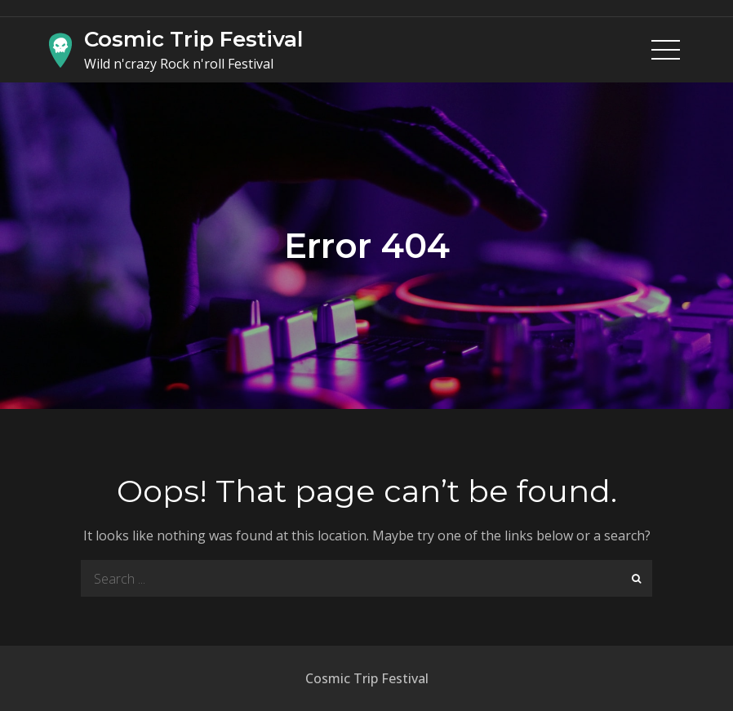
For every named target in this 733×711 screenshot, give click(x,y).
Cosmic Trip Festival (193, 39)
